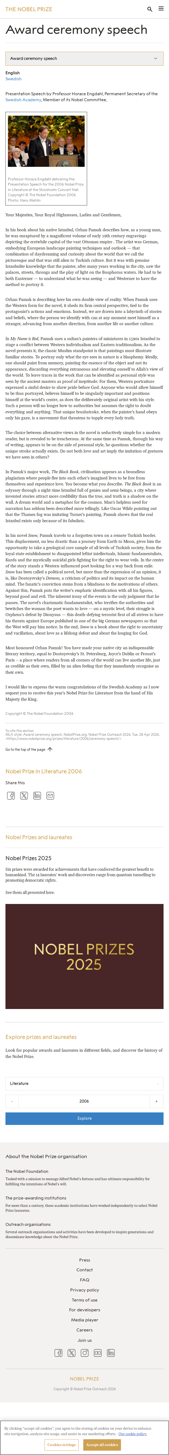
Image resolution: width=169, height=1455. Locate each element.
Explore (85, 1118)
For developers (84, 1309)
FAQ (84, 1279)
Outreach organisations (28, 1224)
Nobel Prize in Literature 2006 (43, 771)
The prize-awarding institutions (35, 1198)
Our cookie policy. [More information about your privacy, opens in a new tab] (132, 1434)
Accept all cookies (102, 1445)
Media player (84, 1319)
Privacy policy (84, 1290)
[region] (84, 1437)
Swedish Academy (23, 99)
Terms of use (84, 1300)
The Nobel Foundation (26, 1171)
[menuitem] (84, 1260)
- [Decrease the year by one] (12, 1101)
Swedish (13, 78)
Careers (84, 1330)
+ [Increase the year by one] (156, 1101)
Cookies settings (62, 1445)
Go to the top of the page (25, 750)
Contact (84, 1269)
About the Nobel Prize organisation (46, 1156)
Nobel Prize (84, 1379)
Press (84, 1260)
